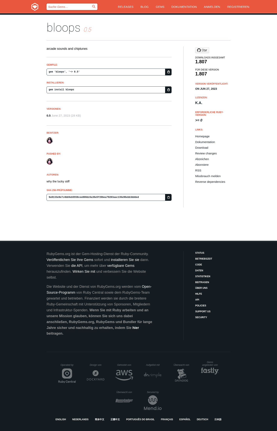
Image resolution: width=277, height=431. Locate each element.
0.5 (49, 115)
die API (76, 266)
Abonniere (202, 164)
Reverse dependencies (210, 181)
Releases (125, 6)
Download (201, 147)
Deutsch (202, 419)
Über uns (201, 288)
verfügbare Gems (120, 266)
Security (201, 317)
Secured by (154, 392)
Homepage (202, 136)
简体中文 (99, 419)
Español (185, 419)
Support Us (202, 311)
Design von (97, 365)
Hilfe (198, 293)
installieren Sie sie (125, 260)
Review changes (206, 153)
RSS (198, 170)
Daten (199, 270)
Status (199, 253)
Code (198, 264)
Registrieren (238, 6)
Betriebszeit (203, 258)
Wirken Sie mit (84, 271)
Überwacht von (182, 365)
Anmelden (212, 6)
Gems (160, 6)
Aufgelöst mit (154, 365)
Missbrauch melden (208, 176)
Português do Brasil (140, 419)
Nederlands (80, 419)
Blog (144, 6)
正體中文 (115, 419)
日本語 (217, 419)
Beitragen (202, 282)
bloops (64, 27)
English (61, 419)
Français (167, 419)
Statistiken (202, 276)
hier (135, 328)
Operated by (68, 366)
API (197, 299)
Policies (200, 305)
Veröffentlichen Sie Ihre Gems (70, 260)
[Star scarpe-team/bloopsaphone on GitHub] (202, 50)
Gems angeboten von (210, 363)
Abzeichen (202, 159)
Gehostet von (125, 365)
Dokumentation (184, 6)
